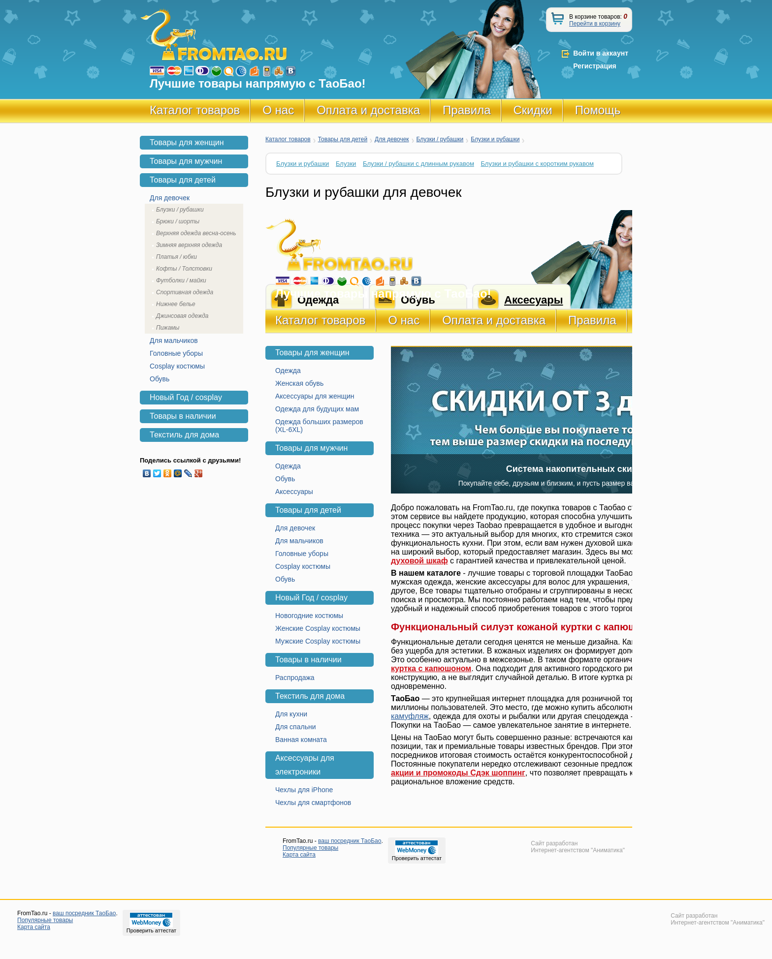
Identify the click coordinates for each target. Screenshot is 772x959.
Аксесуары (533, 300)
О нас (278, 110)
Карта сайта (299, 854)
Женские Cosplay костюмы (317, 628)
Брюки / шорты (177, 221)
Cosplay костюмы (302, 566)
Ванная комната (301, 739)
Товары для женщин (312, 352)
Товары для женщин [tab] (187, 142)
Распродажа (295, 677)
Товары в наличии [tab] (183, 416)
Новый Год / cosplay (311, 597)
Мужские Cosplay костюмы (317, 641)
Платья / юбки (176, 256)
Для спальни (295, 727)
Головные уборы (301, 553)
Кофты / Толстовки (184, 268)
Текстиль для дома (310, 696)
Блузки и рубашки (495, 139)
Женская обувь (299, 383)
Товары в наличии (308, 659)
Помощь (598, 110)
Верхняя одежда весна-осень (196, 233)
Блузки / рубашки (440, 139)
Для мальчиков (299, 541)
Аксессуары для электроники (304, 765)
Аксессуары (294, 491)
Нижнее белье (175, 304)
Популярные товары (310, 847)
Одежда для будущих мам (317, 409)
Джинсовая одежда (182, 315)
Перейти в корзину (594, 23)
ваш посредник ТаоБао (349, 840)
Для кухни (291, 714)
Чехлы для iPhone (304, 790)
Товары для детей (342, 139)
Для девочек (392, 139)
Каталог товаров (195, 110)
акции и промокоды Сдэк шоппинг (458, 773)
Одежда (288, 370)
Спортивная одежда (184, 292)
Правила (466, 110)
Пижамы (167, 327)
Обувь (285, 479)
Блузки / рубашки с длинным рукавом (418, 163)
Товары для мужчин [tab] (186, 161)
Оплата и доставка (368, 110)
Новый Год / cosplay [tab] (186, 397)
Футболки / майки (181, 280)
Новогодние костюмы (309, 615)
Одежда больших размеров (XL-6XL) (319, 425)
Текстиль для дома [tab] (184, 435)
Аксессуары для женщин (314, 396)
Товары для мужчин (311, 448)
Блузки (346, 163)
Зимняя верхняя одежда (189, 245)
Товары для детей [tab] (183, 180)
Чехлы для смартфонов (313, 802)
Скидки (533, 110)
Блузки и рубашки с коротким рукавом (537, 163)
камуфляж (410, 716)
